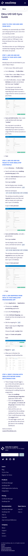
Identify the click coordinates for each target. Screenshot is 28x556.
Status (3, 533)
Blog (3, 469)
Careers (4, 536)
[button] (14, 9)
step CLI (20, 509)
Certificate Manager (7, 483)
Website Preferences (6, 549)
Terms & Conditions (6, 547)
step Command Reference (9, 520)
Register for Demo (7, 475)
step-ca (4, 514)
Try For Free (5, 472)
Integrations (5, 491)
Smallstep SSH (6, 485)
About (3, 528)
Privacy (3, 546)
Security (3, 544)
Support (4, 530)
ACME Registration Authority (10, 488)
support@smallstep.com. (9, 431)
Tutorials (4, 517)
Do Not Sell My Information (8, 550)
